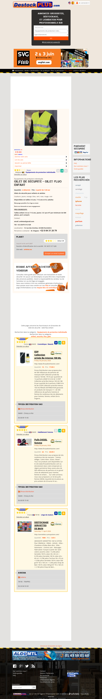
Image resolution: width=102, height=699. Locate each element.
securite (40, 336)
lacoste (78, 205)
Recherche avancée (51, 42)
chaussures (79, 193)
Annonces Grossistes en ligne (51, 646)
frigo (85, 197)
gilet (49, 336)
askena (23, 577)
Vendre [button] (82, 71)
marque (78, 217)
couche (78, 197)
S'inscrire (43, 678)
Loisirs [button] (76, 71)
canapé (78, 185)
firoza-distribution (27, 409)
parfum (78, 221)
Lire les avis (19, 160)
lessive (77, 209)
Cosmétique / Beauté (45, 344)
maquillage (79, 213)
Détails (29, 170)
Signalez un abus (20, 174)
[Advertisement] (41, 93)
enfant (33, 336)
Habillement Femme (45, 432)
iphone (78, 201)
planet (20, 237)
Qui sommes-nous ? (81, 166)
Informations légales (47, 680)
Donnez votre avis (21, 157)
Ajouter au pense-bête (23, 163)
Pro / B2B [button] (69, 71)
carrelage (78, 189)
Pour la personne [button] (57, 71)
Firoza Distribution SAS (30, 404)
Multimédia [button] (35, 71)
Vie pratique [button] (45, 71)
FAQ (46, 285)
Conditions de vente (47, 682)
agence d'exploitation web (49, 694)
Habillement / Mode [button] (22, 71)
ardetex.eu (28, 249)
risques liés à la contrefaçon (47, 288)
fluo (45, 336)
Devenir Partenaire (47, 673)
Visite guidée (78, 169)
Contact (43, 671)
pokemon (78, 225)
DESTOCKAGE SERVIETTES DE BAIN (41, 525)
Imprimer (18, 166)
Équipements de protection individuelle (40, 172)
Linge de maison (47, 515)
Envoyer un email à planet (54, 253)
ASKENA (22, 573)
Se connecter (44, 675)
